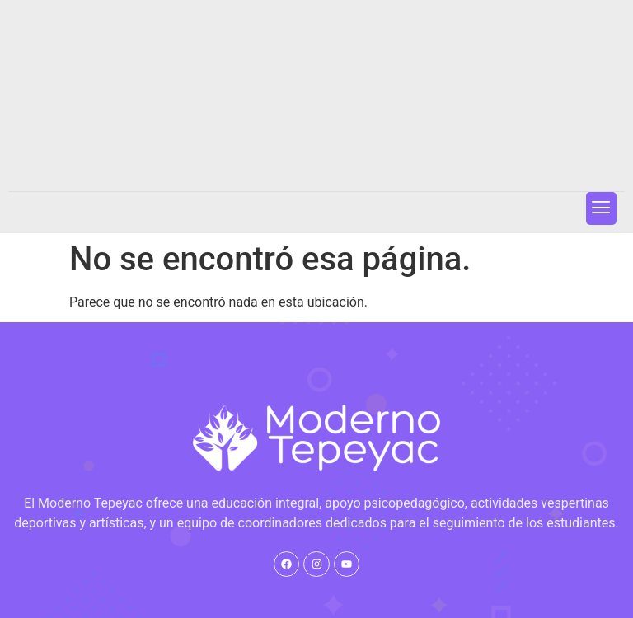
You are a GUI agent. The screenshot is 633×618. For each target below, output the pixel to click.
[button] (601, 208)
